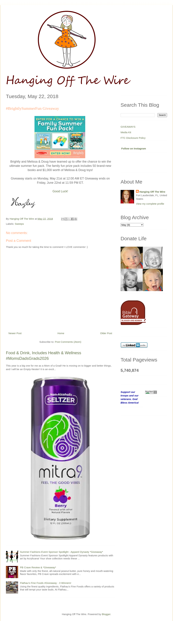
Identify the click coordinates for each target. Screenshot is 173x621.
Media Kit (126, 132)
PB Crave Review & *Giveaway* (38, 567)
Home (60, 333)
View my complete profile (150, 203)
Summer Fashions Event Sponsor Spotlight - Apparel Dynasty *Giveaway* (61, 551)
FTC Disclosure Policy (133, 137)
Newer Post (15, 333)
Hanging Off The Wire (152, 191)
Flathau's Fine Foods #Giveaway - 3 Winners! (45, 582)
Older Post (106, 333)
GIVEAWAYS (128, 126)
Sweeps (19, 223)
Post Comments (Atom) (68, 341)
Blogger (106, 614)
